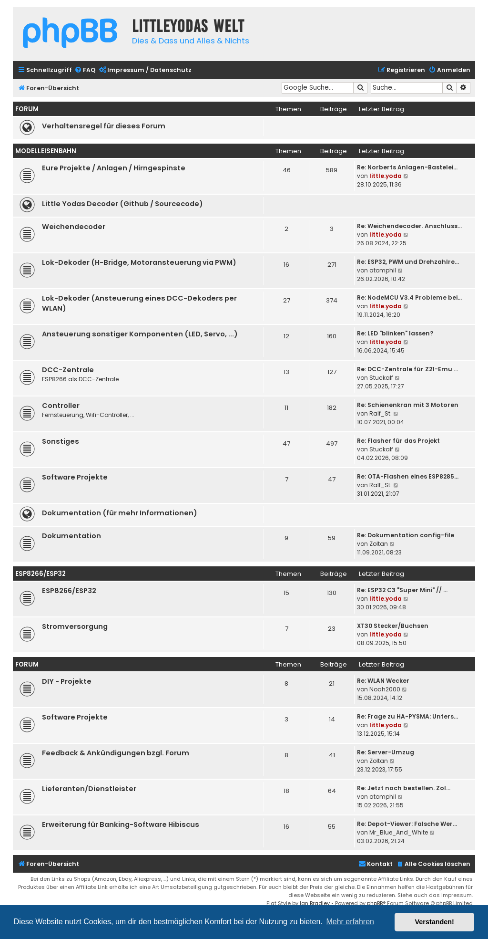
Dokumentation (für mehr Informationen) (119, 513)
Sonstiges (60, 441)
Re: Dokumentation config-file (405, 535)
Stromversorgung (75, 626)
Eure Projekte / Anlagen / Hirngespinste (113, 168)
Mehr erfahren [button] (350, 922)
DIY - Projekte (67, 681)
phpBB (375, 903)
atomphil (382, 270)
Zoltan (378, 544)
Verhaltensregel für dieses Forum (103, 126)
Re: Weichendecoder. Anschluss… (409, 226)
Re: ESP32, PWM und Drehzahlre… (408, 262)
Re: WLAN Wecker (383, 681)
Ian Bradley (315, 903)
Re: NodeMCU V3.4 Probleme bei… (409, 297)
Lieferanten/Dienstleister (89, 788)
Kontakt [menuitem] (375, 864)
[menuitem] (84, 70)
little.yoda (385, 176)
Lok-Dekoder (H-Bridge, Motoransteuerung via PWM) (139, 262)
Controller (61, 405)
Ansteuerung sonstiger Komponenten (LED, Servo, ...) (140, 334)
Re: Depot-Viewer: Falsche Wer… (407, 824)
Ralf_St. (380, 413)
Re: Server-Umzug (385, 752)
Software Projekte (75, 477)
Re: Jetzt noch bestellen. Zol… (403, 788)
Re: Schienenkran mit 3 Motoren (407, 405)
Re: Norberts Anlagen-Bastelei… (407, 167)
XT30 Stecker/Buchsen (392, 626)
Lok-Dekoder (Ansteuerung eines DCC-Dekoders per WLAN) (139, 303)
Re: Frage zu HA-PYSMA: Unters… (407, 716)
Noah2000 (384, 689)
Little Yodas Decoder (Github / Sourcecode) (122, 204)
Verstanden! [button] (434, 922)
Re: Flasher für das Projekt (398, 441)
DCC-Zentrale (68, 370)
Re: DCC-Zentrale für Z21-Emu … (407, 369)
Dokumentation (71, 536)
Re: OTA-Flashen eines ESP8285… (407, 476)
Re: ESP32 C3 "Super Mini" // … (402, 590)
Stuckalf (381, 378)
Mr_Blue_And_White (398, 832)
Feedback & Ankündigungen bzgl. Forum (115, 753)
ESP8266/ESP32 (40, 573)
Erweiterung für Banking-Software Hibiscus (120, 824)
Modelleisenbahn (45, 151)
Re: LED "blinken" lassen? (395, 333)
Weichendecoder (73, 226)
